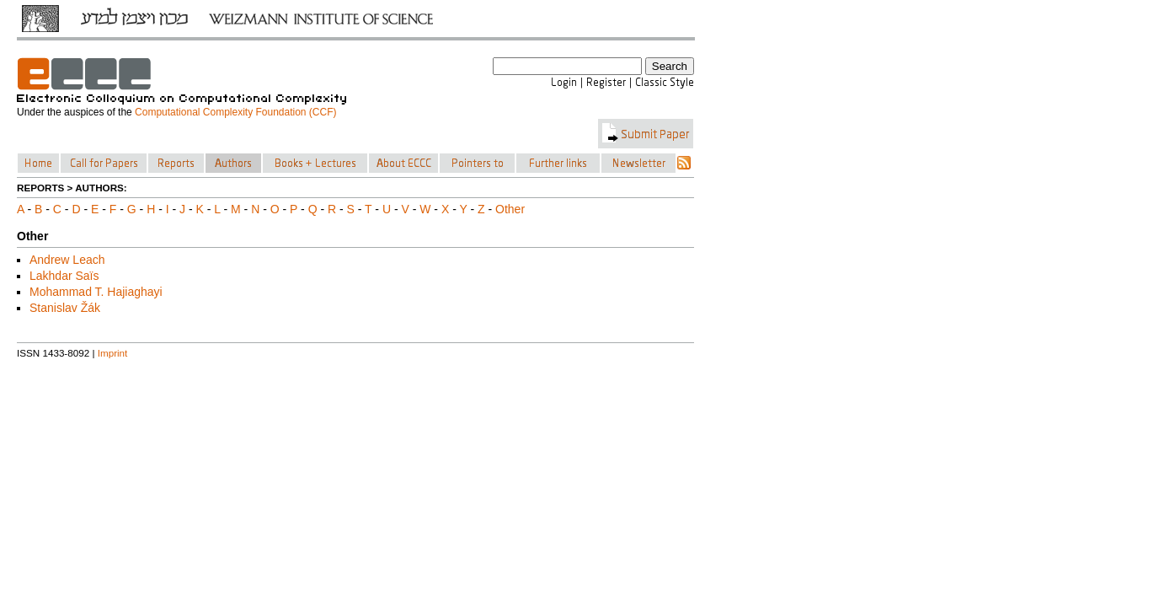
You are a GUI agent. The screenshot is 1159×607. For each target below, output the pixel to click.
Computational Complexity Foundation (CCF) (235, 112)
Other (510, 209)
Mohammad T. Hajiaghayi (96, 291)
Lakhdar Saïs (64, 275)
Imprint (113, 352)
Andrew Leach (67, 259)
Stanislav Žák (64, 307)
